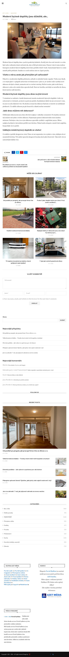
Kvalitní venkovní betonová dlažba (18, 231)
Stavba (35, 538)
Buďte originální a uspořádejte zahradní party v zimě (40, 370)
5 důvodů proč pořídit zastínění (21, 380)
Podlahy (35, 525)
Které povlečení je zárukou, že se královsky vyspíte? (25, 385)
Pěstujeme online (35, 521)
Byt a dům (35, 509)
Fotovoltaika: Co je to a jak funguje (16, 365)
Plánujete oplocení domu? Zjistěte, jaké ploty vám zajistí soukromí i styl (23, 348)
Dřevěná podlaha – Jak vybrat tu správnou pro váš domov (19, 343)
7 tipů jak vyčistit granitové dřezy (51, 261)
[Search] (66, 3)
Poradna (35, 530)
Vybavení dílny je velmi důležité (15, 375)
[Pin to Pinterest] (21, 152)
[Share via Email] (25, 152)
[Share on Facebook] (13, 152)
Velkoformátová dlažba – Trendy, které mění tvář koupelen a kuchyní (22, 338)
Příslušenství (35, 534)
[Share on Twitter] (17, 152)
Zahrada (35, 546)
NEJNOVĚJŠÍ (35, 517)
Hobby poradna (35, 513)
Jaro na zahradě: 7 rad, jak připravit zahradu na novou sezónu (20, 353)
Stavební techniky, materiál (35, 542)
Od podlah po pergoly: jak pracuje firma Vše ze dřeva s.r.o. (19, 333)
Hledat (5, 317)
